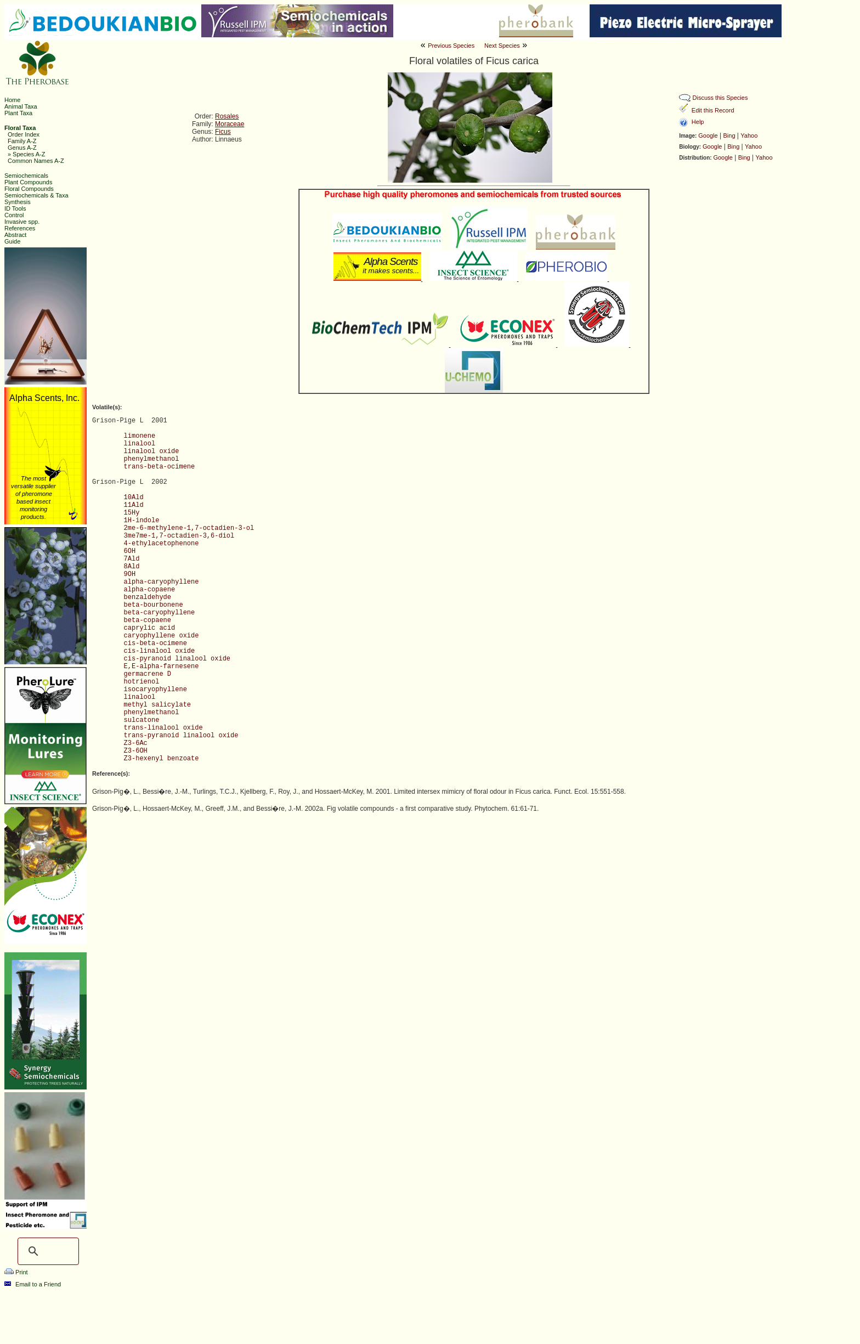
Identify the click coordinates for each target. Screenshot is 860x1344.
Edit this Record (713, 110)
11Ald (134, 505)
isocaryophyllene (155, 689)
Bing (729, 135)
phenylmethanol (151, 459)
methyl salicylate (157, 705)
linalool (140, 444)
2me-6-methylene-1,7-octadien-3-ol (189, 528)
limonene (140, 436)
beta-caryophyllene (159, 613)
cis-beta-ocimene (155, 643)
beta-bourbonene (153, 605)
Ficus (223, 131)
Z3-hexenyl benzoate (161, 759)
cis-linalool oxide (159, 651)
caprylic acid (150, 628)
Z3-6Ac (136, 743)
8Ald (132, 567)
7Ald (132, 559)
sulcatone (142, 720)
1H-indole (142, 520)
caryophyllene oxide (161, 636)
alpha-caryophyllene (161, 582)
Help (698, 121)
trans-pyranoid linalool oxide (181, 735)
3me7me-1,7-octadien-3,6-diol (179, 536)
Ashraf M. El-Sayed (583, 1329)
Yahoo (748, 135)
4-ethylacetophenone (161, 543)
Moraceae (229, 124)
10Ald (134, 497)
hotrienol (142, 682)
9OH (130, 574)
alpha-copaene (150, 590)
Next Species (502, 45)
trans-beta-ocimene (159, 467)
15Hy (132, 513)
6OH (130, 551)
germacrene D (147, 674)
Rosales (227, 116)
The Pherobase (393, 1329)
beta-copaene (147, 620)
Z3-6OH (136, 751)
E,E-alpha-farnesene (161, 666)
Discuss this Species (720, 97)
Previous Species (451, 45)
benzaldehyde (147, 597)
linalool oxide (151, 451)
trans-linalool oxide (163, 728)
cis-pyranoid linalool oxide (177, 659)
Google (707, 135)
